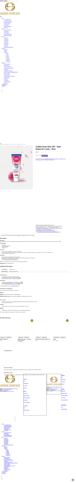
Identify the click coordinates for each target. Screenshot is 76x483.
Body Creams (6, 434)
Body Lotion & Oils (7, 432)
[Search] (8, 1)
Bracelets (8, 454)
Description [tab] (3, 235)
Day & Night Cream (7, 424)
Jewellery (5, 448)
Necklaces (8, 453)
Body (3, 431)
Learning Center (5, 471)
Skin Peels (6, 430)
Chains (7, 450)
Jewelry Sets (8, 455)
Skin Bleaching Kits (7, 429)
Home (1, 144)
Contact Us (4, 473)
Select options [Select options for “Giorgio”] (56, 337)
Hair (3, 144)
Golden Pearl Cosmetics (48, 158)
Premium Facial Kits (7, 426)
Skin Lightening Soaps (8, 435)
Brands (3, 456)
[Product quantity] (38, 155)
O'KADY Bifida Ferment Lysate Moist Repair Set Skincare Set (46, 231)
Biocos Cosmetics (7, 457)
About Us (3, 472)
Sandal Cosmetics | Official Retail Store (11, 462)
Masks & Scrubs (7, 427)
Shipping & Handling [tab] (21, 235)
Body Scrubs (6, 433)
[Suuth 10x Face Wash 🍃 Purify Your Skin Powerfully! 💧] (25, 327)
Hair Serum (6, 439)
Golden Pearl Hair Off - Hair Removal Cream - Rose (44, 225)
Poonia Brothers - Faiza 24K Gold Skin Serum (43, 229)
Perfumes (5, 446)
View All (5, 470)
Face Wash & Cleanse (8, 425)
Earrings (7, 452)
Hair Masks (6, 441)
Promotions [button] (63, 405)
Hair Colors (6, 443)
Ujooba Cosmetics (7, 469)
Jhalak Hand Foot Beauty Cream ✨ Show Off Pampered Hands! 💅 (47, 227)
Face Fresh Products (7, 459)
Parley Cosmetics (7, 464)
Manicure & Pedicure (8, 436)
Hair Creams (7, 144)
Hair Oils (5, 438)
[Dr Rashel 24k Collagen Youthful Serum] (43, 327)
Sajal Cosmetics (7, 466)
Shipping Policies (14, 285)
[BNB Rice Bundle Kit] (7, 327)
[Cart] (38, 15)
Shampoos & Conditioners (8, 444)
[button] (1, 16)
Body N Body (6, 458)
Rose (42, 159)
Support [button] (63, 375)
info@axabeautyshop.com (17, 301)
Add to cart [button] (3, 337)
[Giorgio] (60, 327)
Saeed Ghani (6, 468)
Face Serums (6, 428)
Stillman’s (6, 467)
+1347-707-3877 (5, 390)
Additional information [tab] (11, 235)
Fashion (3, 445)
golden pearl (61, 158)
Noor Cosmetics (7, 463)
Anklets (7, 451)
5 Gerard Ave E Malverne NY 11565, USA (10, 388)
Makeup (5, 447)
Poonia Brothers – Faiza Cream (9, 465)
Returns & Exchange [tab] (30, 235)
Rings (7, 449)
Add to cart (44, 155)
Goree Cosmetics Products (8, 460)
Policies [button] (62, 389)
